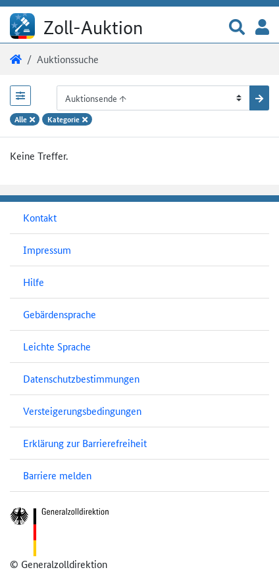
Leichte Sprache (57, 346)
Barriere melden (57, 475)
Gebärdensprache (59, 314)
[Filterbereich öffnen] (20, 95)
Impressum (47, 249)
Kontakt (40, 217)
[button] (237, 28)
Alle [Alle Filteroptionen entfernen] (24, 118)
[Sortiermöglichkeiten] (153, 97)
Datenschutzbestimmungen (81, 378)
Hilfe (33, 282)
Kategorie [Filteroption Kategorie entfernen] (67, 118)
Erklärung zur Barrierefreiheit (85, 443)
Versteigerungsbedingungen (82, 410)
